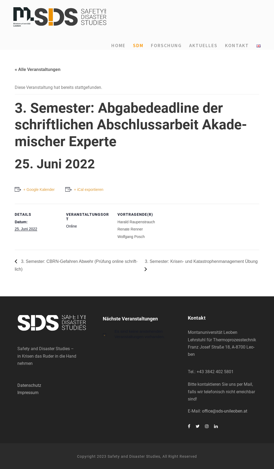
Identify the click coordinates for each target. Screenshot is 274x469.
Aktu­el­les (203, 45)
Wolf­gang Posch (131, 236)
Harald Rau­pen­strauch (136, 222)
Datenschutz (29, 385)
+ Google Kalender (39, 189)
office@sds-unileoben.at (224, 411)
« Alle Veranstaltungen (37, 69)
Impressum (28, 392)
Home (118, 45)
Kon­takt (237, 45)
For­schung (166, 45)
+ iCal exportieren (88, 189)
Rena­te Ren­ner (130, 229)
